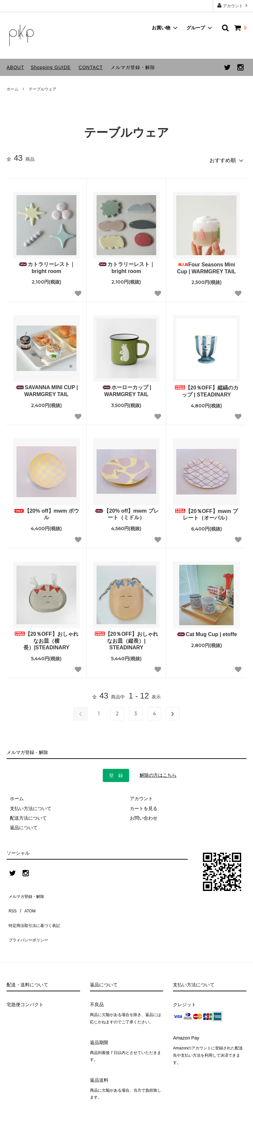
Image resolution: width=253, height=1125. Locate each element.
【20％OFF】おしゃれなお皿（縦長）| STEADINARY (126, 638)
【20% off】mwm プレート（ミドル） (126, 511)
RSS (11, 900)
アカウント (233, 5)
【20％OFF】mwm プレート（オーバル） (206, 511)
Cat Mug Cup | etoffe (206, 631)
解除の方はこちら (158, 772)
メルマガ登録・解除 (133, 67)
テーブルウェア (42, 89)
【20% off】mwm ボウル (46, 511)
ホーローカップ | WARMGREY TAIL (126, 388)
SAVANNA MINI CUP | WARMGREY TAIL (46, 388)
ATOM (26, 900)
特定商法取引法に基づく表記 (37, 910)
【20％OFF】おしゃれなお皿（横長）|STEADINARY (46, 638)
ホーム (12, 89)
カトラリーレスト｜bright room (46, 264)
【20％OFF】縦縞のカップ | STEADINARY (207, 388)
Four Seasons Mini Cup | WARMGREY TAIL (206, 265)
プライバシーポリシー (30, 920)
